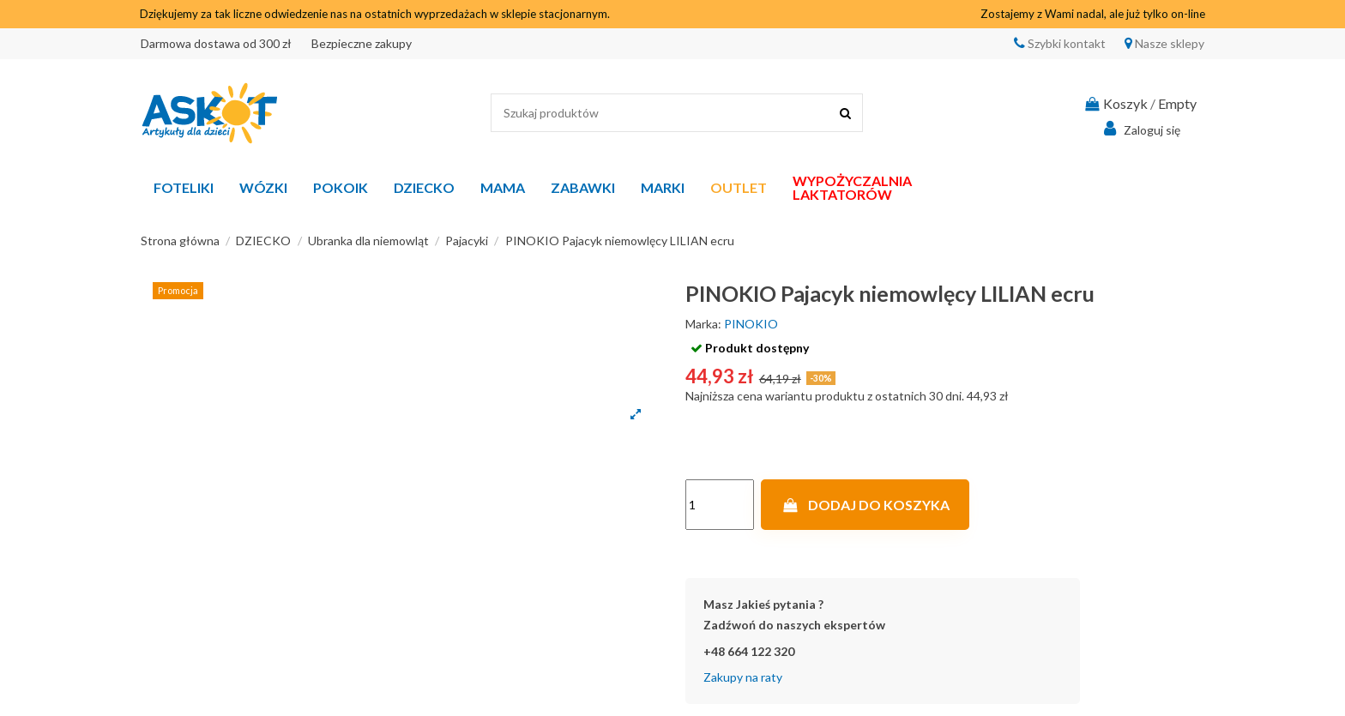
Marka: (703, 323)
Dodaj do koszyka (865, 504)
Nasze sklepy (1168, 43)
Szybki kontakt (1065, 43)
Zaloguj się (1139, 128)
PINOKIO (751, 323)
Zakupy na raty (742, 677)
